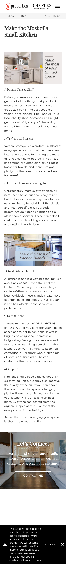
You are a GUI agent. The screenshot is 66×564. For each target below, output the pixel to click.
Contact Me (33, 475)
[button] (62, 544)
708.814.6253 (52, 16)
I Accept (51, 544)
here (38, 560)
